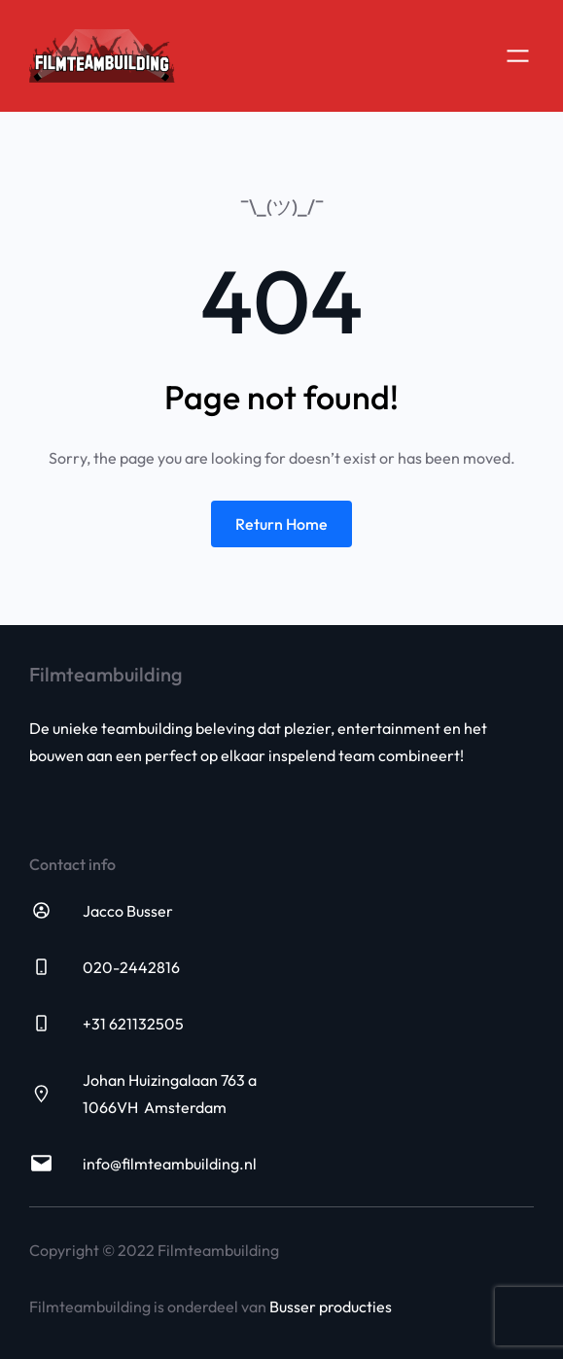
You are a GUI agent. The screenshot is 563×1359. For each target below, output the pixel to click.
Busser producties (330, 1306)
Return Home (281, 524)
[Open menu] (518, 56)
